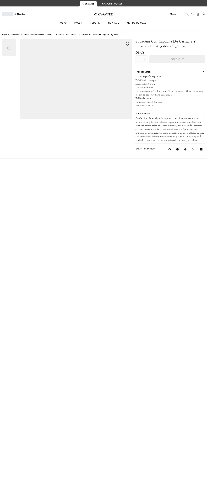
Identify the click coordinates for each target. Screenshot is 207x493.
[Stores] (19, 14)
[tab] (88, 3)
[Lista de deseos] (193, 14)
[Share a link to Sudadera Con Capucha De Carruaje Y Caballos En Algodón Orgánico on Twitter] (193, 149)
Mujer (4, 34)
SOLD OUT (177, 59)
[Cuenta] (198, 14)
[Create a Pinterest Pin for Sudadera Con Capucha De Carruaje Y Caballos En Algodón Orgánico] (185, 149)
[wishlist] (127, 44)
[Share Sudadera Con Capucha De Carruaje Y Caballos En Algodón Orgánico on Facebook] (170, 149)
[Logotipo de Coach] (103, 14)
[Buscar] (175, 14)
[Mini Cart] (203, 14)
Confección (15, 34)
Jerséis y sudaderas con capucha (38, 34)
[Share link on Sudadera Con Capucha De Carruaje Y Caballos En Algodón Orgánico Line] (177, 149)
